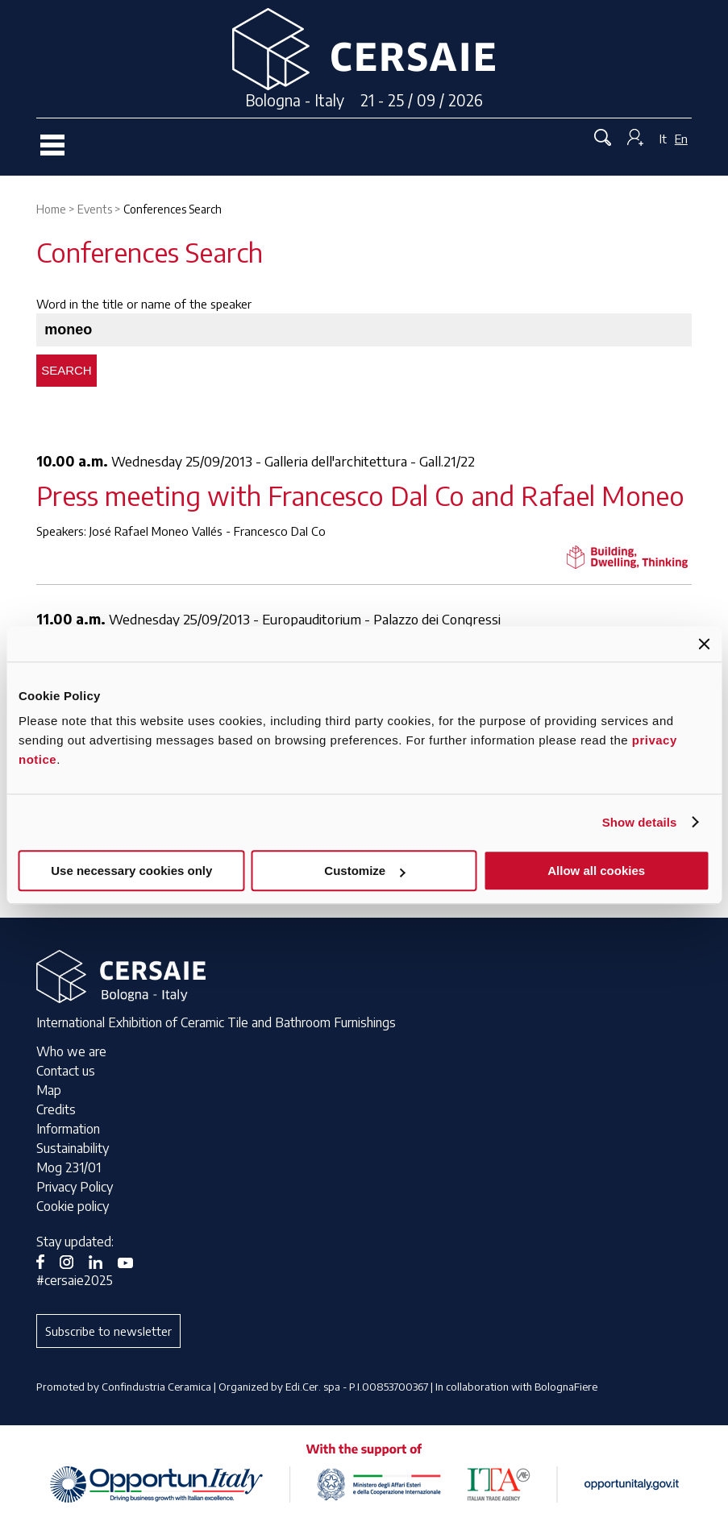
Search (66, 370)
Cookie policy (72, 1206)
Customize (364, 870)
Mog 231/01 (68, 1167)
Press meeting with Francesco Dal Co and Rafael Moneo (360, 495)
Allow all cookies (596, 870)
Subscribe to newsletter (108, 1331)
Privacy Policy (74, 1187)
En (681, 138)
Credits (56, 1109)
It (663, 138)
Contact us (65, 1071)
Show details (639, 822)
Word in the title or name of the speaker (144, 303)
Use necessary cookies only (131, 870)
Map (48, 1090)
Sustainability (72, 1148)
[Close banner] (703, 643)
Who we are (71, 1051)
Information (68, 1129)
